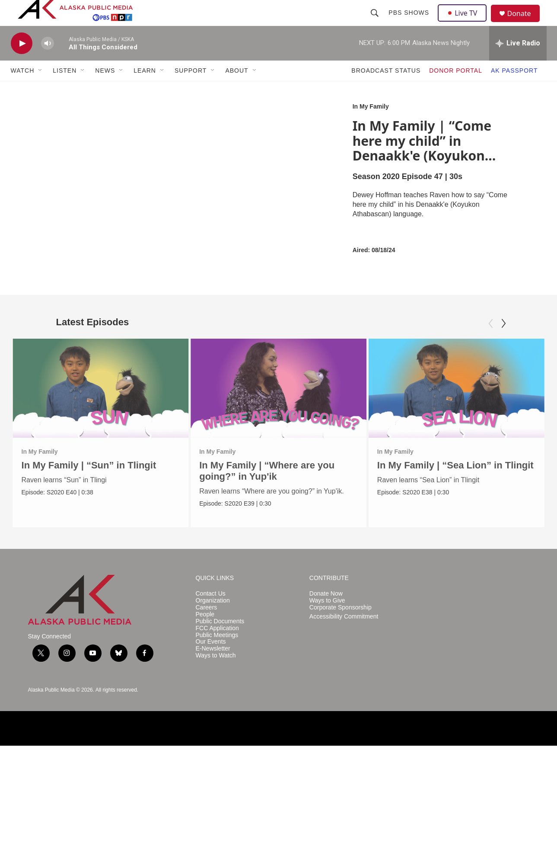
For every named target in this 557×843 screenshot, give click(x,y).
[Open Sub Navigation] (40, 90)
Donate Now (326, 691)
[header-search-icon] (376, 22)
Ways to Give (327, 698)
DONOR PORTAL (455, 90)
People (205, 711)
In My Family (371, 125)
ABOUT (236, 90)
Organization (213, 698)
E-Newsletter (213, 746)
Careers (206, 705)
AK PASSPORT (514, 90)
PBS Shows (410, 22)
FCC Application (217, 725)
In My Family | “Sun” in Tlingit (89, 484)
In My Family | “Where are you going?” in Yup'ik (266, 490)
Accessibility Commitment (343, 713)
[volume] (47, 63)
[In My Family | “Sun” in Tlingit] (101, 407)
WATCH (23, 90)
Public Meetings (217, 732)
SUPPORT (191, 90)
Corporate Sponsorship (340, 705)
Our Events (211, 739)
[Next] (503, 343)
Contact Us (211, 691)
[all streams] (518, 62)
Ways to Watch (216, 753)
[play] (22, 63)
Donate (524, 23)
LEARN (145, 90)
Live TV (465, 22)
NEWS (105, 90)
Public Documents (220, 718)
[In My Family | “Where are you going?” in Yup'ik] (278, 407)
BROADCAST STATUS (385, 90)
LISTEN (64, 90)
